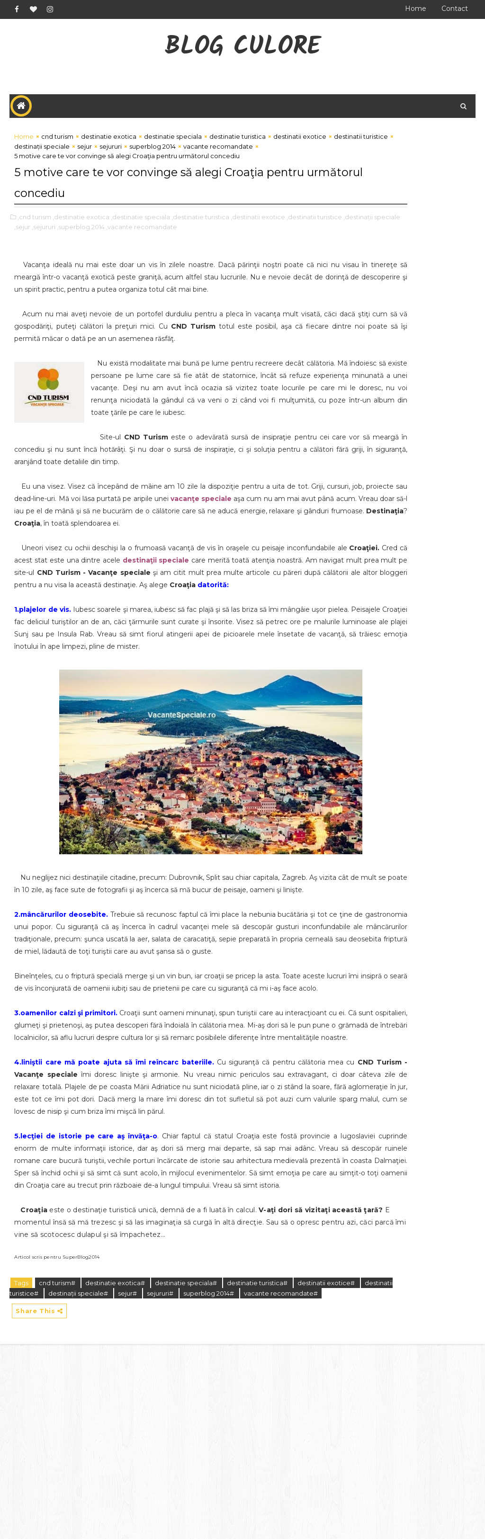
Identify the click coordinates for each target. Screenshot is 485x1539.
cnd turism (57, 141)
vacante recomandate (279, 170)
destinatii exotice (292, 151)
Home (415, 8)
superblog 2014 (221, 161)
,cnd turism (34, 238)
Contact (454, 8)
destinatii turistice (49, 161)
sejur (153, 161)
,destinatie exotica (81, 238)
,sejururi (128, 248)
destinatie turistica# (258, 1464)
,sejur (107, 248)
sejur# (195, 1475)
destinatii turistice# (77, 1475)
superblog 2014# (276, 1475)
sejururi (180, 161)
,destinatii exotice (258, 238)
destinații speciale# (146, 1475)
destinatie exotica (108, 141)
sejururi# (228, 1475)
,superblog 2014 (165, 248)
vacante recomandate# (51, 1486)
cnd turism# (58, 1464)
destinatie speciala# (186, 1464)
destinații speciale (111, 161)
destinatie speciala (173, 141)
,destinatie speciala (140, 238)
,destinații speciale (68, 248)
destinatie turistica (237, 141)
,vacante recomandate (225, 248)
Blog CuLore (243, 47)
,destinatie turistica (200, 238)
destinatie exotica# (115, 1464)
